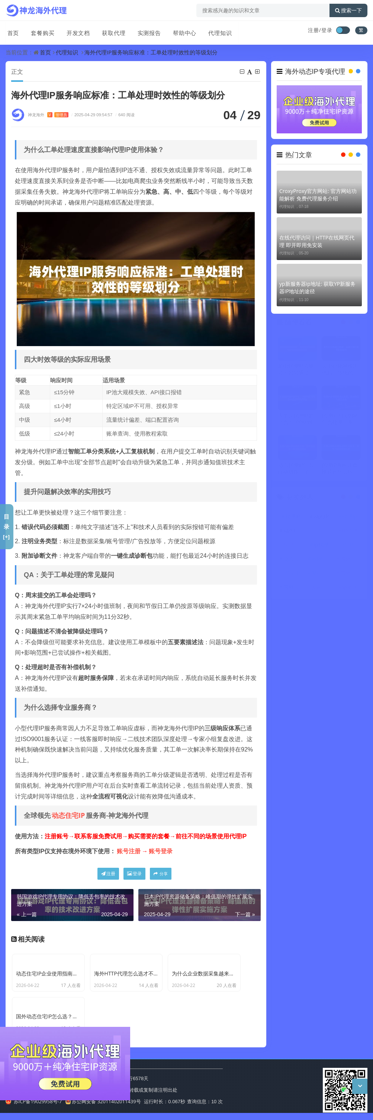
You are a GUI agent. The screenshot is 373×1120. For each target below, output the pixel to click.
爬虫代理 (322, 573)
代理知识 (215, 31)
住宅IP (292, 573)
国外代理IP (293, 587)
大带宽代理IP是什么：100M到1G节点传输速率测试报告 (297, 419)
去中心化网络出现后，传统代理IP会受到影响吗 (340, 369)
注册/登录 (320, 30)
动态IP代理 (293, 530)
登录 (134, 874)
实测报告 (145, 31)
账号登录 (161, 851)
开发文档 (75, 31)
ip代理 (321, 544)
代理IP (292, 516)
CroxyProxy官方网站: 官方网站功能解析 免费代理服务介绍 (318, 194)
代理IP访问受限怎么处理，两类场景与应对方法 (340, 419)
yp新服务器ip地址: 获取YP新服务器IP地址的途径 (317, 287)
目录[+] (6, 526)
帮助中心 (180, 31)
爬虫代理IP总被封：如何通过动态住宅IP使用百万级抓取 (296, 369)
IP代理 (349, 530)
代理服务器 (293, 544)
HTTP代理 (350, 544)
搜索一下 (348, 10)
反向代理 (322, 587)
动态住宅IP (68, 815)
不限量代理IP (322, 559)
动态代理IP (293, 559)
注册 (108, 874)
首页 (11, 31)
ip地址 (349, 587)
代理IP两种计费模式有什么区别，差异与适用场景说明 (340, 468)
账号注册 (129, 851)
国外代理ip (350, 573)
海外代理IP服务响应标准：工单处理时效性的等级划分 (151, 52)
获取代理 (110, 31)
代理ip (349, 516)
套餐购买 (40, 31)
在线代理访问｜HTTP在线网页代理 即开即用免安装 (316, 241)
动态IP (321, 516)
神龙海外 (48, 115)
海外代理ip (350, 559)
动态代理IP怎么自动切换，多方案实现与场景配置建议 (296, 468)
